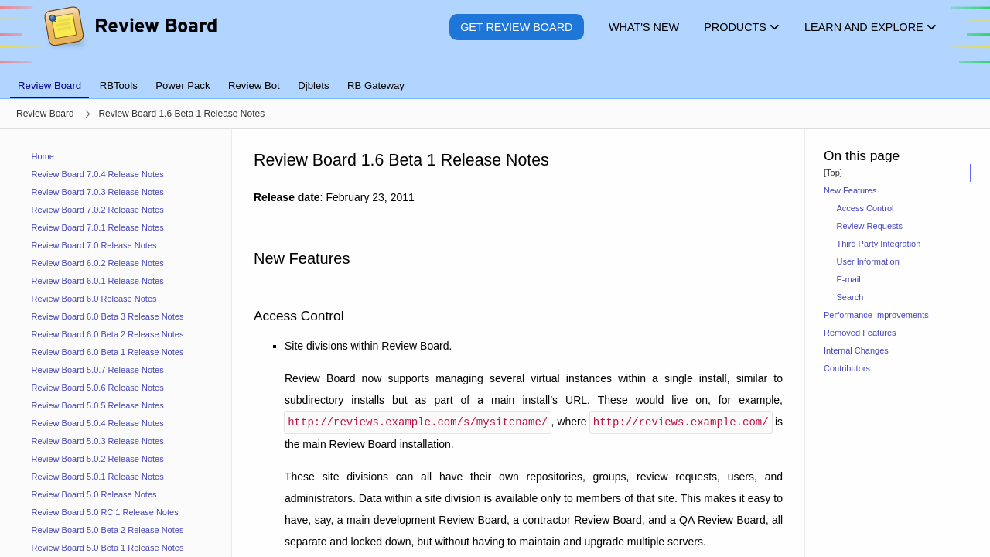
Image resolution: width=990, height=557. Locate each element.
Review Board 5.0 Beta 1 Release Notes (108, 547)
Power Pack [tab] (182, 85)
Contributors (847, 368)
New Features (850, 190)
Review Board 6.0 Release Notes (94, 298)
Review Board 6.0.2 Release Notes (98, 263)
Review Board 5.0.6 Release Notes (98, 387)
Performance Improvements (876, 315)
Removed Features (860, 332)
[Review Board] (130, 38)
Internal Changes (856, 350)
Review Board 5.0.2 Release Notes (98, 458)
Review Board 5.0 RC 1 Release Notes (105, 512)
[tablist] (495, 76)
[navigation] (116, 343)
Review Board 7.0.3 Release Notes (98, 191)
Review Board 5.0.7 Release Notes (98, 369)
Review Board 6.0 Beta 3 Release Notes (108, 316)
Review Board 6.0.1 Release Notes (98, 280)
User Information (868, 261)
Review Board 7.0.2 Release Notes (98, 209)
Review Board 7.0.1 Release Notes (98, 227)
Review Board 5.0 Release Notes (94, 494)
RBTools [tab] (119, 85)
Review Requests (870, 226)
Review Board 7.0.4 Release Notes (98, 174)
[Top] (833, 172)
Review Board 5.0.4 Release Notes (98, 423)
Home (43, 156)
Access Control (865, 208)
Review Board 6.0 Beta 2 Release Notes (108, 334)
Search (850, 297)
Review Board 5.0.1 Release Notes (98, 476)
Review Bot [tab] (254, 85)
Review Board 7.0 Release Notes (94, 245)
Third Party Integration (879, 243)
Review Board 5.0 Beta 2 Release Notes (108, 530)
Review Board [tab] (49, 85)
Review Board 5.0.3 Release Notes (98, 441)
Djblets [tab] (313, 85)
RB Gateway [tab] (376, 85)
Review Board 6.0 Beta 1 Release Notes (108, 352)
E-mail (849, 279)
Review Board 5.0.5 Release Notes (98, 405)
